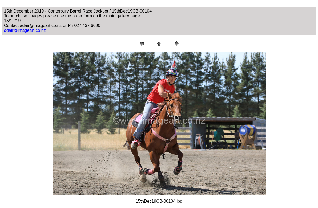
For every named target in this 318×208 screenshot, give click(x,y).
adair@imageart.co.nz (25, 30)
